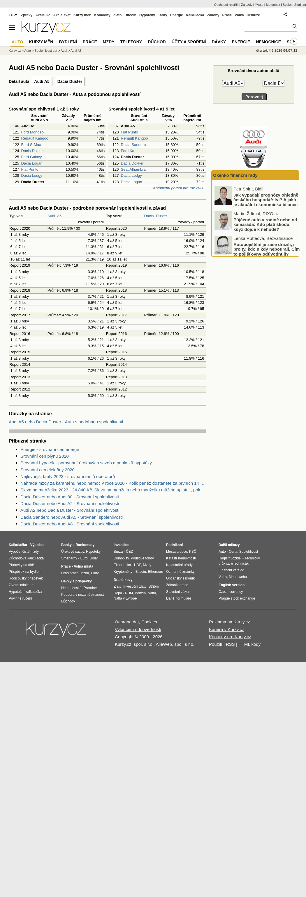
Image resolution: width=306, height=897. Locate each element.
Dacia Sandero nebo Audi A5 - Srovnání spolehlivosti (71, 517)
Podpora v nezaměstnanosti (83, 595)
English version (232, 585)
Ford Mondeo (32, 132)
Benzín (140, 593)
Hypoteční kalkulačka (25, 592)
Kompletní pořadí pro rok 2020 (178, 188)
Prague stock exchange (237, 598)
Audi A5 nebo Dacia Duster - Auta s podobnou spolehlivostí (66, 421)
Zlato (117, 15)
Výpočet (37, 545)
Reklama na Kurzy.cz (229, 621)
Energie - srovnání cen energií (49, 449)
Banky (66, 545)
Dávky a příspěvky (76, 581)
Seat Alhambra (133, 169)
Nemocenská (71, 588)
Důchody (68, 601)
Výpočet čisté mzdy (24, 552)
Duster (161, 216)
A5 (59, 216)
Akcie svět (62, 15)
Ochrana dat (127, 621)
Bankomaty (84, 545)
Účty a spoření (189, 42)
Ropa (118, 593)
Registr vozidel (230, 558)
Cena (233, 552)
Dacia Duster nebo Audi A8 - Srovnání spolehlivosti (69, 523)
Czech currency (231, 592)
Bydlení (68, 42)
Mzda (84, 573)
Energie (176, 15)
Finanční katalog (231, 570)
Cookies (149, 621)
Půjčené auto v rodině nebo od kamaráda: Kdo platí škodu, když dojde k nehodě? (265, 245)
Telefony (131, 42)
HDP (137, 565)
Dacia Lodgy (31, 175)
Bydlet (287, 4)
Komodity (102, 15)
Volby (223, 577)
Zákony (213, 15)
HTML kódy (249, 644)
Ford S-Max (31, 144)
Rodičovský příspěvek (26, 578)
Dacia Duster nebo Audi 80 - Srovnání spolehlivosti (69, 496)
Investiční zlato (134, 586)
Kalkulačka (195, 15)
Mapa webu (238, 577)
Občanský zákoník (180, 578)
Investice (121, 545)
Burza (118, 552)
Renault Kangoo (34, 138)
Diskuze (253, 15)
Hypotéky (147, 15)
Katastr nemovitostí (181, 558)
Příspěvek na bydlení (25, 572)
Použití (215, 644)
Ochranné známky (180, 572)
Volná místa (83, 566)
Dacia (149, 216)
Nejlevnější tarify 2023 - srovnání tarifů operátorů (67, 476)
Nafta (152, 593)
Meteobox (273, 4)
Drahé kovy (123, 580)
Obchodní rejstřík (226, 4)
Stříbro (153, 586)
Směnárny (69, 558)
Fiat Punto (29, 169)
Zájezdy (246, 4)
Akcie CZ (42, 15)
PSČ (192, 552)
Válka (239, 15)
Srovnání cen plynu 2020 (44, 456)
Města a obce (176, 552)
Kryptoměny (123, 572)
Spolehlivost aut (45, 50)
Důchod (157, 42)
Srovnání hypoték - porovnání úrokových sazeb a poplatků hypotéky (86, 462)
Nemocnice (268, 42)
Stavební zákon (178, 592)
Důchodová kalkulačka (26, 558)
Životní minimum (21, 585)
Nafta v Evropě (125, 598)
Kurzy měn (82, 15)
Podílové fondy (142, 558)
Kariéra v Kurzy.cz (226, 629)
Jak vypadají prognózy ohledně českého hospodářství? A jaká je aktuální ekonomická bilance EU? (265, 223)
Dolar (93, 558)
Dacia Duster (69, 81)
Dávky (219, 42)
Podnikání (174, 545)
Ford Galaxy (31, 157)
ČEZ (129, 552)
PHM (129, 593)
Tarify (162, 15)
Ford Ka (127, 151)
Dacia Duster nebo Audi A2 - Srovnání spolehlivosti (69, 503)
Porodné (90, 588)
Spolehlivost (248, 552)
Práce (227, 15)
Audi (51, 216)
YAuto (259, 4)
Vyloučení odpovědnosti (138, 629)
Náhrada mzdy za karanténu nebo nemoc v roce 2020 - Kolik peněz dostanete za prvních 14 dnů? (113, 483)
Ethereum (155, 572)
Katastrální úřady (179, 565)
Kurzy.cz (15, 50)
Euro (83, 558)
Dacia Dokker (32, 151)
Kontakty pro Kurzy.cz (230, 636)
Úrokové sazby (72, 552)
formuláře (183, 598)
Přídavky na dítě (21, 565)
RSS (230, 644)
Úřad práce (69, 573)
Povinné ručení (20, 598)
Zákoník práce (177, 585)
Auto (27, 50)
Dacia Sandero (133, 144)
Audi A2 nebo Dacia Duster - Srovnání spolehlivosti (69, 510)
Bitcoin (130, 15)
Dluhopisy (121, 558)
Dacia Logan (32, 163)
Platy (95, 573)
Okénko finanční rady (235, 175)
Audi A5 (41, 81)
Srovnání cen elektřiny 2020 (47, 469)
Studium (300, 4)
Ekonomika (122, 565)
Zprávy (26, 15)
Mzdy (109, 42)
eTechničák (240, 563)
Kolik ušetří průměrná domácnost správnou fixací (261, 193)
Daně (170, 598)
